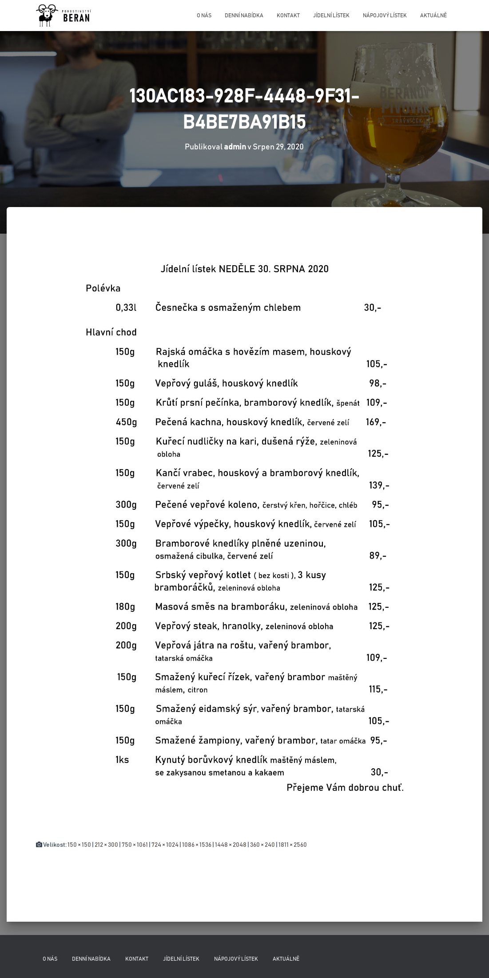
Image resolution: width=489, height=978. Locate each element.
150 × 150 (79, 845)
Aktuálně (433, 15)
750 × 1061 (135, 845)
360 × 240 (262, 845)
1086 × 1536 (196, 845)
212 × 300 (106, 845)
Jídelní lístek (331, 15)
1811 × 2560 (292, 845)
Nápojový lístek (385, 15)
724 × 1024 (165, 845)
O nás (204, 15)
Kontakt (288, 15)
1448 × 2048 (230, 845)
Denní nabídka (244, 15)
